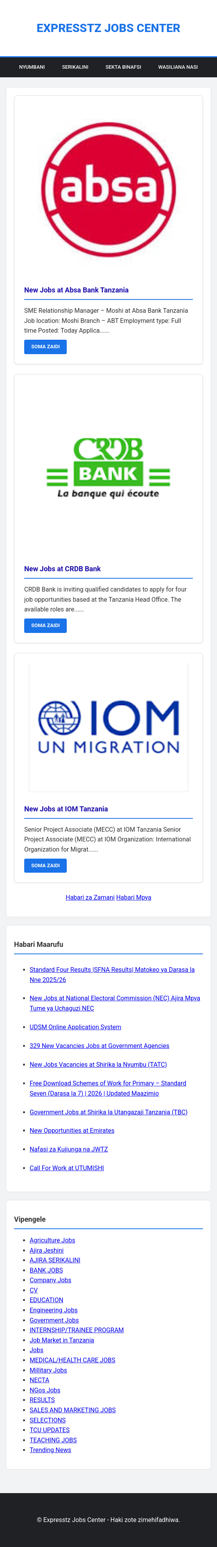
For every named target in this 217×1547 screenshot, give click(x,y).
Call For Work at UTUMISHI (67, 1168)
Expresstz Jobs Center (108, 28)
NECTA (39, 1380)
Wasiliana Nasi (178, 67)
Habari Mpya (133, 897)
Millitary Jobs (48, 1370)
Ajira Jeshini (47, 1250)
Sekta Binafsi (123, 67)
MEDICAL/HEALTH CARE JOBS (72, 1360)
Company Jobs (50, 1280)
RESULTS (42, 1400)
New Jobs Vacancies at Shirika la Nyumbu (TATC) (98, 1064)
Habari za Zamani (90, 897)
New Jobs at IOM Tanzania (66, 809)
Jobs (36, 1350)
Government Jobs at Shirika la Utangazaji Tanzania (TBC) (109, 1112)
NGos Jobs (45, 1390)
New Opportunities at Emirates (72, 1130)
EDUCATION (46, 1300)
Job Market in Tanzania (62, 1340)
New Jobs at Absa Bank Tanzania (76, 290)
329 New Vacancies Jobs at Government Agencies (99, 1046)
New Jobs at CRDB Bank (62, 569)
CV (34, 1290)
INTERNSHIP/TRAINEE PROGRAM (77, 1330)
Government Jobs (54, 1320)
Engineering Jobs (54, 1310)
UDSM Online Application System (75, 1027)
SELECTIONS (48, 1420)
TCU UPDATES (49, 1430)
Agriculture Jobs (52, 1240)
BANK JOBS (46, 1270)
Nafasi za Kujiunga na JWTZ (69, 1149)
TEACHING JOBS (53, 1440)
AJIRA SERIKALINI (55, 1260)
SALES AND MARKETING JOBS (73, 1410)
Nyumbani (32, 67)
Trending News (50, 1450)
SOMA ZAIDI (45, 346)
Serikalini (75, 67)
